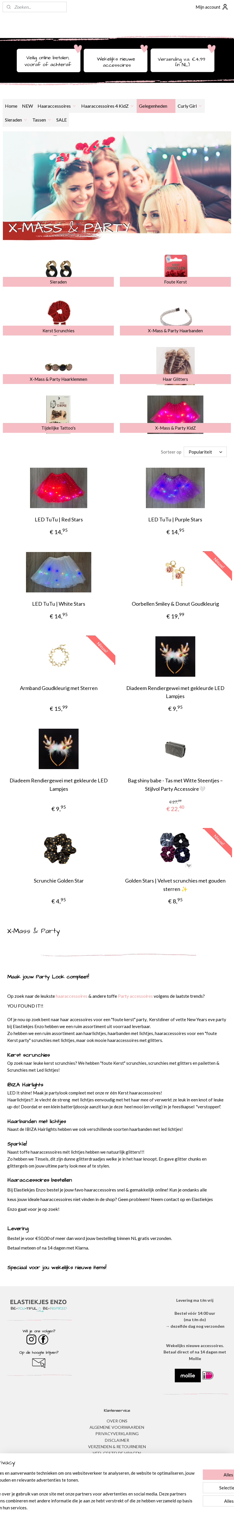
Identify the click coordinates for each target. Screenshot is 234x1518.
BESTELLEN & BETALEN (117, 1459)
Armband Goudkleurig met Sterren (59, 688)
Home (11, 106)
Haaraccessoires (57, 106)
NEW (27, 106)
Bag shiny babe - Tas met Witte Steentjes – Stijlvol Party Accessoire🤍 (175, 784)
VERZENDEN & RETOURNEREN (117, 1446)
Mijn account (212, 6)
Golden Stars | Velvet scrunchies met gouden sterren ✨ (175, 884)
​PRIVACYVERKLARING (117, 1433)
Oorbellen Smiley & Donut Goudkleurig (175, 603)
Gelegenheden (156, 106)
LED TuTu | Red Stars (59, 519)
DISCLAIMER (117, 1440)
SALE (61, 119)
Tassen (42, 119)
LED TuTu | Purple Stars (175, 519)
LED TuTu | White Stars (58, 603)
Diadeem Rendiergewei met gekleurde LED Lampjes (175, 692)
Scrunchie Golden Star (59, 880)
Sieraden (16, 119)
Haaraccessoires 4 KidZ (107, 106)
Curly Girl (190, 106)
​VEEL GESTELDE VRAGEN (117, 1453)
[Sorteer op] (205, 452)
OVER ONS (117, 1420)
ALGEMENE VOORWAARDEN (117, 1427)
